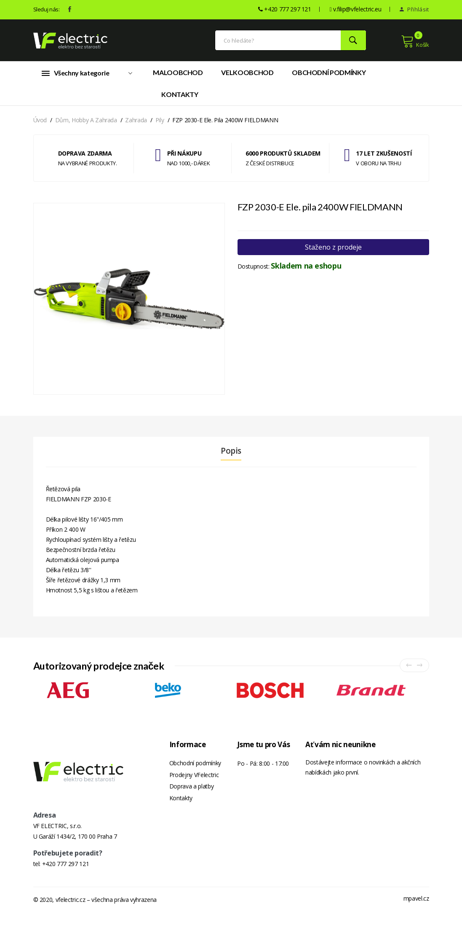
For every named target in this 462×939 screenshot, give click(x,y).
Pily (159, 123)
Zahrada (136, 123)
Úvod (40, 123)
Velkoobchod (247, 76)
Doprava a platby (191, 792)
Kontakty (179, 98)
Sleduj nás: (46, 9)
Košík (415, 43)
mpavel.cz (416, 925)
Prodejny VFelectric (194, 779)
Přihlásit (414, 9)
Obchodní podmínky (329, 76)
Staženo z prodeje (333, 250)
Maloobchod (178, 76)
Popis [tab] (231, 454)
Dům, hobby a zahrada (86, 123)
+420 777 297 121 (65, 890)
